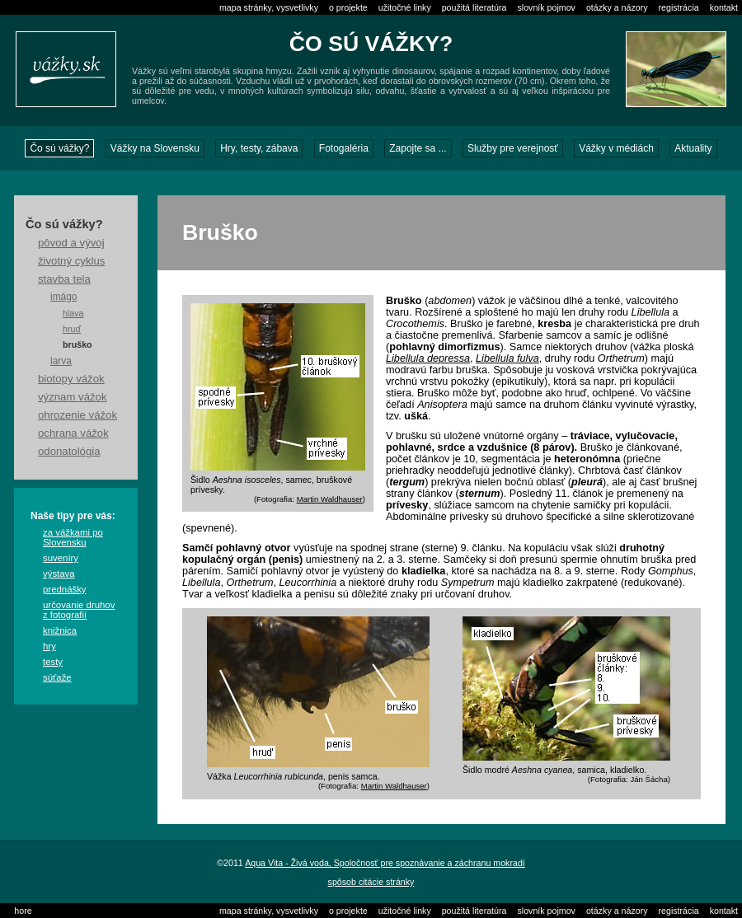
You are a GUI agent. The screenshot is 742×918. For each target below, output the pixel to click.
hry (49, 646)
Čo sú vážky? (59, 148)
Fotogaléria (344, 148)
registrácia (679, 7)
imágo (63, 296)
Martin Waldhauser (330, 498)
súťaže (57, 677)
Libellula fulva (507, 358)
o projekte (348, 7)
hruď (72, 329)
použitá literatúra (474, 7)
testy (53, 662)
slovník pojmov (546, 7)
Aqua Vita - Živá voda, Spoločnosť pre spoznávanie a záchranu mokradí (385, 863)
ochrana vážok (73, 433)
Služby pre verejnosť (512, 148)
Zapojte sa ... (417, 148)
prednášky (65, 589)
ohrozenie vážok (77, 415)
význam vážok (72, 397)
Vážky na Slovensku (155, 148)
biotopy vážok (71, 378)
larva (61, 361)
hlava (73, 313)
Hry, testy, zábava (259, 148)
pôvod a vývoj (71, 243)
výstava (59, 573)
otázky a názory (617, 7)
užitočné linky (404, 7)
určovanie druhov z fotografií (79, 610)
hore (22, 911)
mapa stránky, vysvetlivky (268, 7)
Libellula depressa (428, 358)
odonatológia (69, 451)
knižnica (60, 630)
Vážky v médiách (616, 148)
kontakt (724, 7)
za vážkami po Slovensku (73, 537)
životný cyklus (71, 261)
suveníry (60, 558)
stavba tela (64, 279)
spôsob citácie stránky (371, 882)
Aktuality (692, 148)
